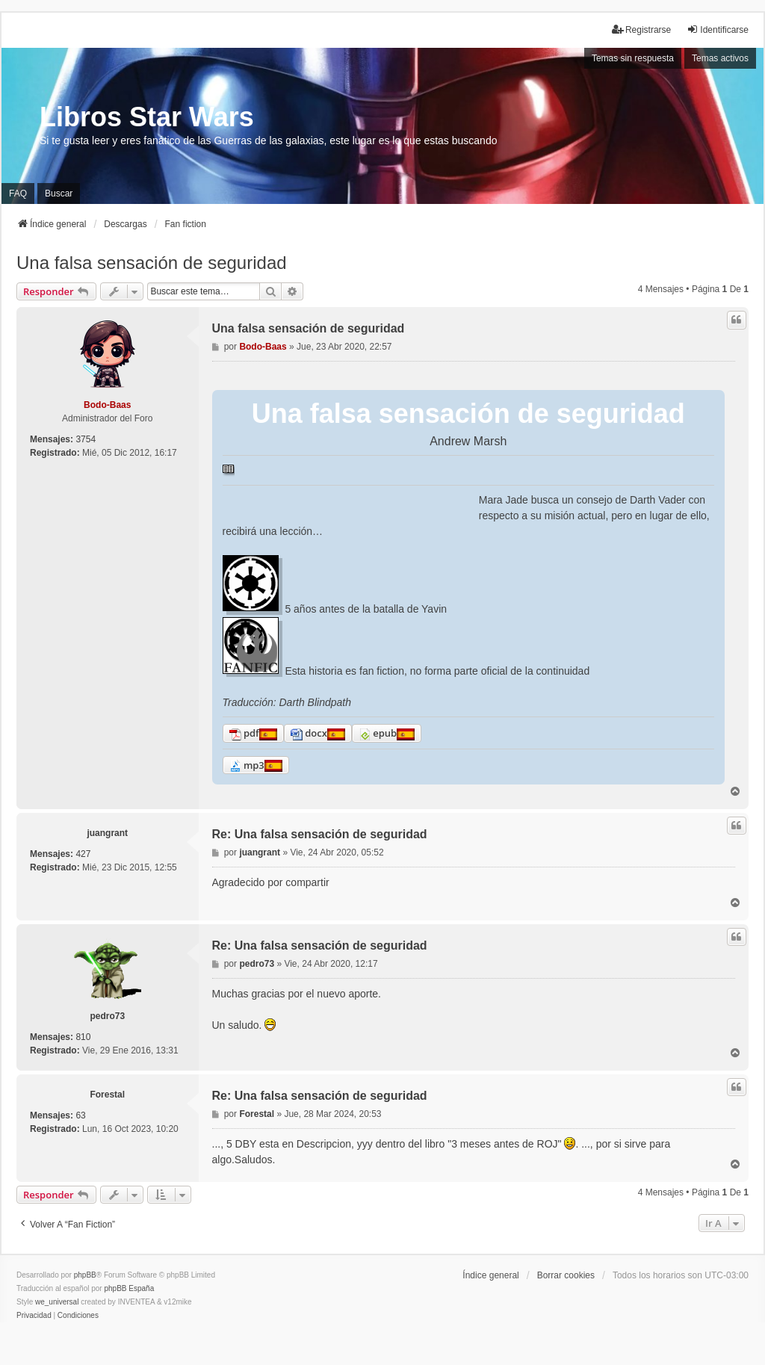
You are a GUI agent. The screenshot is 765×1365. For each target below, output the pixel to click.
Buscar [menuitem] (58, 193)
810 (82, 1037)
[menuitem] (34, 1315)
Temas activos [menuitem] (720, 58)
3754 (85, 439)
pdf (244, 733)
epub (378, 733)
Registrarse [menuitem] (641, 29)
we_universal (56, 1302)
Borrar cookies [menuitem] (566, 1275)
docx (309, 733)
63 (80, 1115)
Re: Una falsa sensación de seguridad (319, 834)
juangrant (107, 833)
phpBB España (129, 1288)
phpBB (85, 1275)
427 (82, 854)
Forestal (107, 1094)
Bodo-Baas (107, 405)
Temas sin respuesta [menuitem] (633, 58)
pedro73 (107, 1016)
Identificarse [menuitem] (718, 29)
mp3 (246, 765)
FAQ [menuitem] (18, 193)
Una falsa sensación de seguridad (151, 263)
